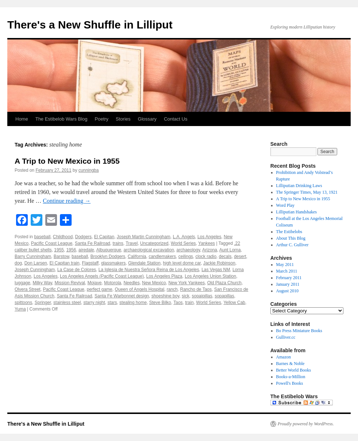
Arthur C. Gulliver (292, 244)
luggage (22, 282)
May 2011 (285, 264)
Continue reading (67, 201)
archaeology (188, 249)
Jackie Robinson (219, 263)
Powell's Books (289, 383)
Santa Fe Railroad (92, 243)
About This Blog (290, 238)
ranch (172, 289)
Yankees (206, 243)
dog (18, 263)
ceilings (185, 256)
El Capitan (104, 236)
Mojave (94, 282)
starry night (94, 302)
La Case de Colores (76, 269)
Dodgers (83, 236)
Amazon (283, 357)
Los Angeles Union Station (210, 276)
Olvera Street (28, 289)
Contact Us (175, 119)
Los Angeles (209, 236)
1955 (59, 249)
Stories (123, 119)
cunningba (89, 170)
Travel (132, 243)
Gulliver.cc (286, 337)
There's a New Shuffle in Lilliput (89, 25)
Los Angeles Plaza (164, 276)
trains (118, 243)
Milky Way (42, 282)
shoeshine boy (165, 296)
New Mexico (154, 282)
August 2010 (287, 290)
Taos (178, 302)
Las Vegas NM (216, 269)
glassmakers (113, 263)
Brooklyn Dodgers (107, 256)
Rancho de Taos (196, 289)
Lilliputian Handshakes (296, 211)
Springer (43, 302)
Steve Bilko (160, 302)
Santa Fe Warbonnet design (122, 296)
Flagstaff (90, 263)
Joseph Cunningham (35, 269)
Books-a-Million (290, 376)
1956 (71, 249)
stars (112, 302)
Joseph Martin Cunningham (144, 236)
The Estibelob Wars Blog (61, 119)
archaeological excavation (148, 249)
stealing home (133, 302)
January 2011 (288, 284)
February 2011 (289, 277)
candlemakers (162, 256)
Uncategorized (154, 243)
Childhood (63, 236)
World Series (183, 243)
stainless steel (67, 302)
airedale (86, 249)
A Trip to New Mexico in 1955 (67, 161)
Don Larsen (35, 263)
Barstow (61, 256)
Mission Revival (69, 282)
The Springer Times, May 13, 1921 (307, 192)
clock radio (205, 256)
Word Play (285, 205)
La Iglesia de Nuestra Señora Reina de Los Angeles (148, 269)
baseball (42, 236)
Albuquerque (108, 249)
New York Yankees (186, 282)
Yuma (20, 309)
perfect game (99, 289)
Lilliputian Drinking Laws (299, 185)
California (137, 256)
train (189, 302)
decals (225, 256)
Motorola (112, 282)
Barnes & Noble (290, 363)
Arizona (209, 249)
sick (186, 296)
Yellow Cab (234, 302)
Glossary (147, 119)
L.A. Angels (184, 236)
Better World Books (293, 370)
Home (21, 119)
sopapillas (224, 296)
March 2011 (286, 271)
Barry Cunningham (33, 256)
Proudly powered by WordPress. (306, 423)
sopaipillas (202, 296)
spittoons (23, 302)
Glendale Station (144, 263)
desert (240, 256)
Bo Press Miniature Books (299, 330)
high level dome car (182, 263)
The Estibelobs (289, 231)
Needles (131, 282)
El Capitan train (64, 263)
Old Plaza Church (224, 282)
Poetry (101, 119)
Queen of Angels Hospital (139, 289)
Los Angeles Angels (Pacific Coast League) (102, 276)
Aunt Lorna (230, 249)
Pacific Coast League (51, 243)
